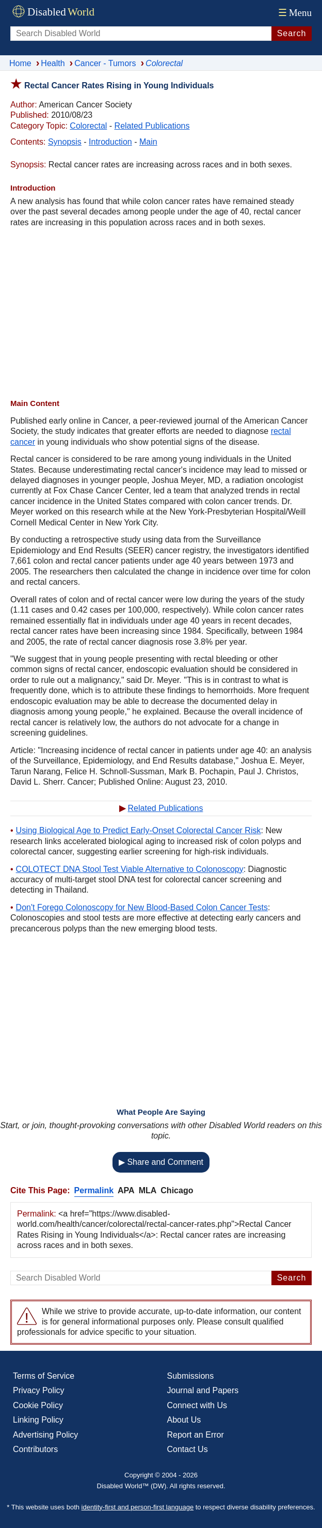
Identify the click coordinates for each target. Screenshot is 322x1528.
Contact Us (187, 1449)
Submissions (190, 1375)
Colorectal (88, 125)
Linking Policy (38, 1419)
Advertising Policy (45, 1434)
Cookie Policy (38, 1405)
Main (148, 141)
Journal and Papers (203, 1390)
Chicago (176, 1190)
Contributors (35, 1449)
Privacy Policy (39, 1390)
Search (292, 33)
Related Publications (152, 125)
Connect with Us (197, 1405)
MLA (148, 1190)
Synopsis (65, 141)
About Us (184, 1419)
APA (126, 1190)
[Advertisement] (161, 313)
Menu (294, 12)
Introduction (110, 141)
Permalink (94, 1190)
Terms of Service (43, 1375)
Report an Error (195, 1434)
